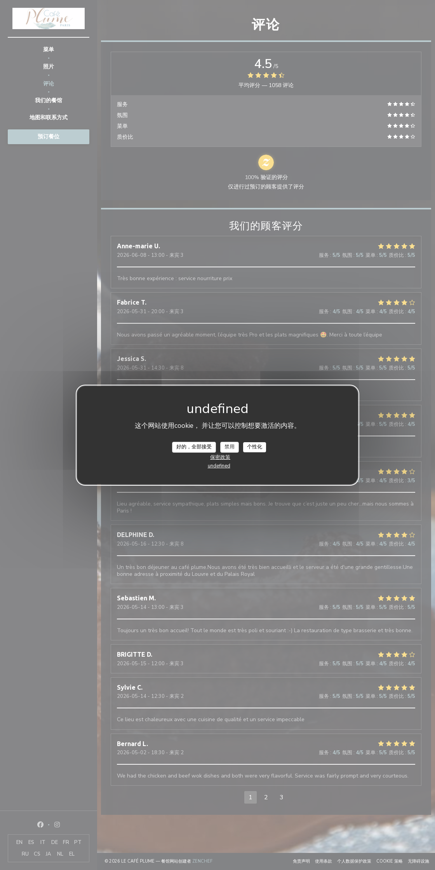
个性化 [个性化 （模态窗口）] (254, 446)
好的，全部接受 (194, 446)
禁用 (229, 446)
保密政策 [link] (220, 457)
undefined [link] (219, 465)
